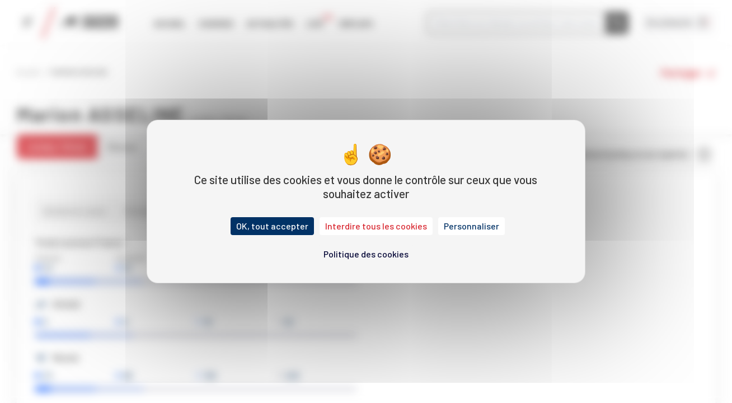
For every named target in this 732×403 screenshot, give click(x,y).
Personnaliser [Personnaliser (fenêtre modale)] (471, 226)
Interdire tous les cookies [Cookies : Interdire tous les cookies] (376, 226)
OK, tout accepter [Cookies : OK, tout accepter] (272, 226)
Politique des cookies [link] (366, 254)
